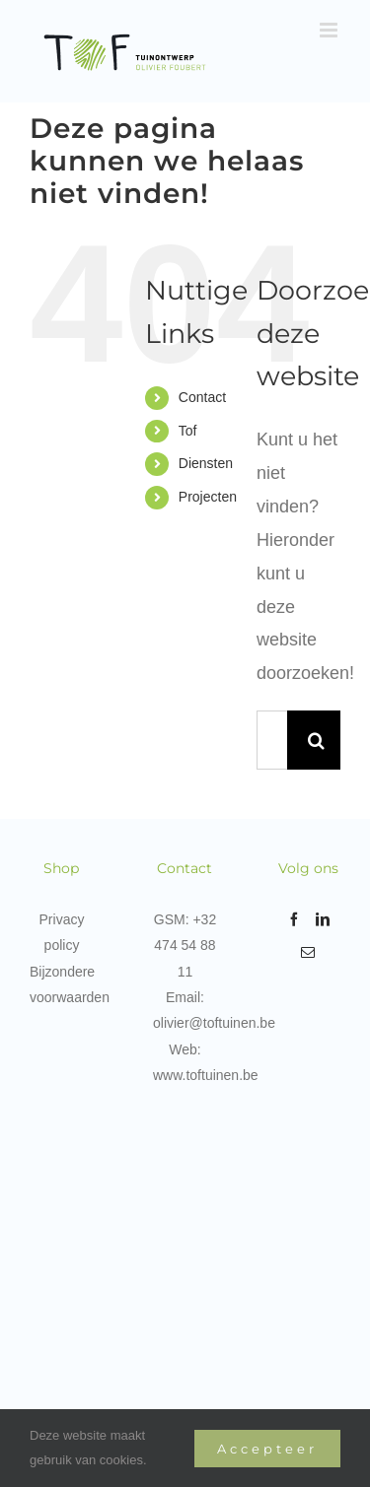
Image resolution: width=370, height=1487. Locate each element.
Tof (188, 431)
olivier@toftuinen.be (214, 1023)
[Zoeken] (316, 740)
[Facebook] (294, 919)
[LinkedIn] (323, 919)
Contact (202, 397)
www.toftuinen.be (206, 1075)
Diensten (206, 463)
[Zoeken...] (272, 740)
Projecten (208, 497)
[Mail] (308, 953)
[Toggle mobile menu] (330, 30)
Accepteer (267, 1448)
